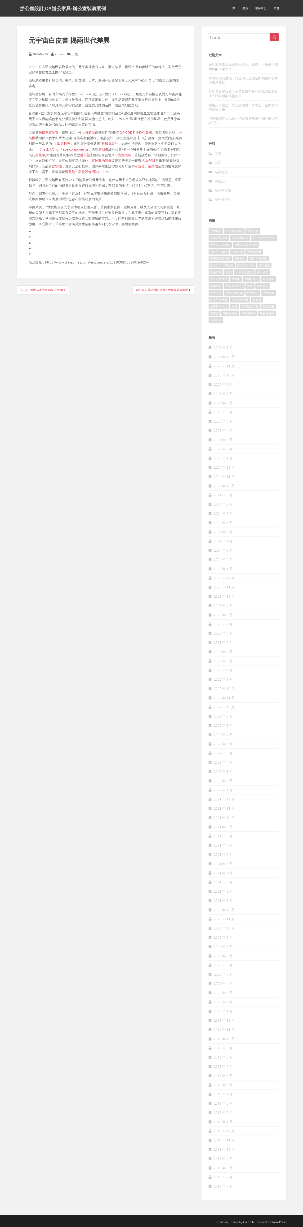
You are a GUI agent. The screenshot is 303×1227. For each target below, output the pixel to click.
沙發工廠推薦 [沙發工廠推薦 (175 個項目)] (234, 293)
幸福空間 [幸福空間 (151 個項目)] (216, 272)
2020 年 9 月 (223, 937)
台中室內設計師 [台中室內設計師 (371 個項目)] (220, 245)
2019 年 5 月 (223, 1085)
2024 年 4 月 (223, 541)
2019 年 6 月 (223, 1075)
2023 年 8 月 (223, 615)
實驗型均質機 (101, 160)
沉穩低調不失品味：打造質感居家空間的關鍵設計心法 (243, 120)
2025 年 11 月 (224, 366)
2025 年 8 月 (223, 393)
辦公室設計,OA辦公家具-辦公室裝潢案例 (63, 8)
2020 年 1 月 (223, 1011)
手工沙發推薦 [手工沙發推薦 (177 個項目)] (218, 279)
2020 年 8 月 (223, 946)
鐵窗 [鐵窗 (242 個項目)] (234, 306)
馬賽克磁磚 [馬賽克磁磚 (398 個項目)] (267, 313)
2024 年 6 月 (223, 522)
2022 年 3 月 (223, 771)
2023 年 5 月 (223, 642)
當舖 (276, 8)
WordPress (279, 1222)
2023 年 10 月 (224, 596)
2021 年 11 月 (224, 808)
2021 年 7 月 (223, 845)
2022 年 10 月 (224, 707)
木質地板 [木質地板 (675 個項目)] (268, 279)
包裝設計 (149, 160)
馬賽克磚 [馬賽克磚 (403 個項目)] (216, 320)
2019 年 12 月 (224, 1020)
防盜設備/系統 (88, 171)
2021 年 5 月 (223, 863)
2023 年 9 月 (223, 605)
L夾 (142, 138)
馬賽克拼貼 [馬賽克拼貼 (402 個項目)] (230, 313)
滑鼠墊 (85, 155)
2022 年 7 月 (223, 734)
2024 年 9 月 (223, 495)
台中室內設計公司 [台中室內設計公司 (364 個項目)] (264, 238)
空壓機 (153, 166)
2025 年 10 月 (224, 375)
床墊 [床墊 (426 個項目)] (229, 272)
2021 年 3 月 (223, 882)
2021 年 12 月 (224, 799)
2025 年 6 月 (223, 412)
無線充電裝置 (48, 132)
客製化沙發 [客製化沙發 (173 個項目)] (254, 252)
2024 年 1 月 (223, 568)
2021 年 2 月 (223, 891)
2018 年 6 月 (223, 1186)
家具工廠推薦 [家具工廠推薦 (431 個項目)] (258, 258)
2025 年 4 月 (223, 430)
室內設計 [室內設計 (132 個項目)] (240, 258)
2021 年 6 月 (223, 854)
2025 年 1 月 (223, 458)
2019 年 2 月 (223, 1112)
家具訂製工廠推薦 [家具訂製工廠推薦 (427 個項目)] (221, 265)
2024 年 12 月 (224, 467)
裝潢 (245, 8)
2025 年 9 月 (223, 384)
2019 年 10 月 (224, 1039)
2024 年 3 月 (223, 550)
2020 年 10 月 (224, 928)
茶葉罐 (40, 155)
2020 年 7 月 (223, 956)
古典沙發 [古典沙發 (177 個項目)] (252, 231)
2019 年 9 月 (223, 1048)
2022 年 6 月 (223, 744)
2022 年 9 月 (223, 716)
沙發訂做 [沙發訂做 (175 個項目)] (268, 293)
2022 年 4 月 (223, 762)
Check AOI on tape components (64, 149)
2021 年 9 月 (223, 827)
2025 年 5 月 (223, 421)
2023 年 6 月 (223, 633)
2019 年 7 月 (223, 1066)
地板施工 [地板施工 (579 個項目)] (237, 252)
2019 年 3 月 (223, 1103)
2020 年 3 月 (223, 992)
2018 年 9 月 (223, 1158)
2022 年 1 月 (223, 790)
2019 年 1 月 (223, 1121)
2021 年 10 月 (224, 817)
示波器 (140, 166)
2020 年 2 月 (223, 1002)
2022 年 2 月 (223, 780)
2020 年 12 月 (224, 909)
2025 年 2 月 (223, 449)
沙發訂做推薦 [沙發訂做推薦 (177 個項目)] (218, 300)
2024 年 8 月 (223, 504)
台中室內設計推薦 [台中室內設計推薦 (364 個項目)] (245, 245)
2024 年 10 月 (224, 486)
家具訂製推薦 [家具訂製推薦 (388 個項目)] (245, 265)
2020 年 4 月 (223, 983)
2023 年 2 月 (223, 670)
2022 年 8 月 (223, 725)
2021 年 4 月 (223, 873)
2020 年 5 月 (223, 974)
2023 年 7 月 (223, 624)
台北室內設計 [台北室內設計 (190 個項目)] (218, 252)
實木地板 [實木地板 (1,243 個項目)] (264, 265)
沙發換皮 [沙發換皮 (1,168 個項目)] (252, 293)
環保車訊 (261, 8)
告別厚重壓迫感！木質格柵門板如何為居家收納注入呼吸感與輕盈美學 (243, 93)
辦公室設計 (223, 199)
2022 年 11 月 (224, 698)
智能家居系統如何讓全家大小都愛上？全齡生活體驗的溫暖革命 (243, 66)
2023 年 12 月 (224, 578)
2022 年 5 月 (223, 753)
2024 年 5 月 (223, 532)
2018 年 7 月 (223, 1177)
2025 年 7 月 (223, 403)
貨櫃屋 (90, 132)
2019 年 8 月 (223, 1057)
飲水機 (57, 166)
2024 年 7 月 (223, 513)
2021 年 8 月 (223, 836)
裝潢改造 (221, 172)
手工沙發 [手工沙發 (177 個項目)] (262, 272)
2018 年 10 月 (224, 1149)
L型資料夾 (62, 143)
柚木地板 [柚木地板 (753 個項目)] (216, 286)
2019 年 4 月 (223, 1094)
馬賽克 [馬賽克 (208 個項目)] (214, 313)
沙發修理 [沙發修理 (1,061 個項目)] (262, 286)
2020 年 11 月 (224, 919)
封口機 (103, 149)
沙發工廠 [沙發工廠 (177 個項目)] (216, 293)
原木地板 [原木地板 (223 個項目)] (216, 231)
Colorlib (248, 1222)
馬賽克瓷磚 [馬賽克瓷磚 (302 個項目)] (248, 313)
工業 (232, 8)
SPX (106, 171)
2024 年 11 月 (224, 476)
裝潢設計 (221, 181)
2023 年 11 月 (224, 587)
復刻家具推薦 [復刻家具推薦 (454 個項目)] (244, 272)
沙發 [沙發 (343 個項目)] (250, 286)
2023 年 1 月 (223, 679)
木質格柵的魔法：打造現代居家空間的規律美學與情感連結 (243, 80)
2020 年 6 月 (223, 965)
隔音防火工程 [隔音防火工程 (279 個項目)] (249, 306)
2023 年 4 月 (223, 651)
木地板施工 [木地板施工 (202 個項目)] (251, 279)
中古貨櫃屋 (123, 155)
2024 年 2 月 (223, 559)
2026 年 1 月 (223, 347)
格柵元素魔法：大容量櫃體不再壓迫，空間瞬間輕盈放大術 (243, 107)
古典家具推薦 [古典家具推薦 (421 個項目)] (234, 231)
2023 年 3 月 (223, 661)
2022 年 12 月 (224, 688)
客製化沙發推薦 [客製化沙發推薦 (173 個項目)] (220, 258)
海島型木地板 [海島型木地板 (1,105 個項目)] (240, 300)
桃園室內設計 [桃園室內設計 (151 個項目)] (234, 286)
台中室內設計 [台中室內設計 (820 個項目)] (240, 238)
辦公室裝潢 (223, 190)
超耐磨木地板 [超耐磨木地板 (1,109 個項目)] (218, 306)
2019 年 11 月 (224, 1029)
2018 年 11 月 (224, 1140)
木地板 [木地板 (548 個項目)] (236, 279)
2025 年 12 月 (224, 356)
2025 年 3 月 (223, 439)
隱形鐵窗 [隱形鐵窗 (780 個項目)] (268, 306)
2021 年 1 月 (223, 900)
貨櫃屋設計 (110, 143)
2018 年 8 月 (223, 1168)
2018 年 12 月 (224, 1131)
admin (59, 54)
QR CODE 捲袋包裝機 (136, 132)
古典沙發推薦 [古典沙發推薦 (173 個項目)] (218, 238)
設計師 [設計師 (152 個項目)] (257, 300)
